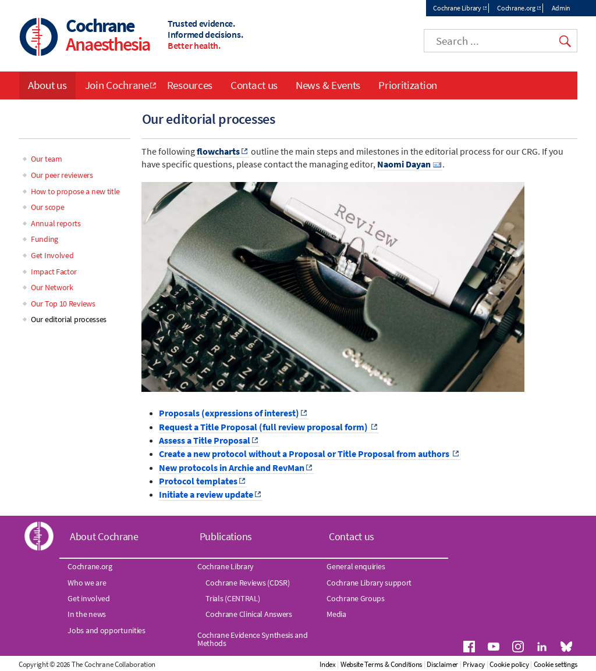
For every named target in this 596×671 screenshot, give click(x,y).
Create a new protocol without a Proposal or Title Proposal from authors (305, 453)
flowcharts (218, 151)
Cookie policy (508, 664)
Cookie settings (556, 664)
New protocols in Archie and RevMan (231, 467)
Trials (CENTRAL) (232, 598)
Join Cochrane (117, 85)
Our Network (52, 287)
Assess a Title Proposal (204, 440)
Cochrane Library (457, 7)
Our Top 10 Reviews (63, 303)
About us (47, 85)
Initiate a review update (206, 494)
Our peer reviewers (62, 175)
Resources (189, 85)
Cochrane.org (516, 7)
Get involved (88, 598)
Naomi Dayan (404, 164)
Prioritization (407, 85)
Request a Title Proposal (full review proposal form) (264, 427)
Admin (561, 7)
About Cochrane (104, 536)
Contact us (254, 85)
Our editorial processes (69, 319)
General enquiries (356, 566)
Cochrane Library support (369, 582)
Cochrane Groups (356, 598)
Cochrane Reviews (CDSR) (247, 582)
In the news (87, 614)
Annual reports (56, 223)
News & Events (328, 85)
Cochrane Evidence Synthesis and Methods (252, 639)
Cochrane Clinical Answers (248, 614)
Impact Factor (54, 271)
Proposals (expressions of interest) (229, 413)
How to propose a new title (75, 191)
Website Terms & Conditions (381, 664)
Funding (44, 239)
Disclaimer (442, 664)
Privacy (474, 664)
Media (336, 614)
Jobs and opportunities (106, 630)
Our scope (47, 207)
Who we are (87, 582)
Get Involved (52, 255)
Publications (226, 536)
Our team (46, 159)
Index (328, 664)
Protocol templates (198, 481)
